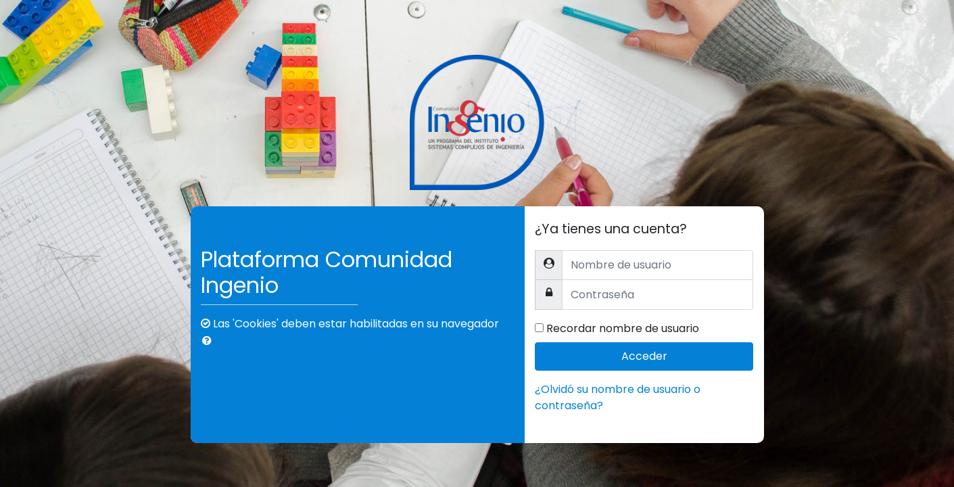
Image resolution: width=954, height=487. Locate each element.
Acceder (644, 356)
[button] (209, 341)
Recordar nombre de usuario (622, 328)
